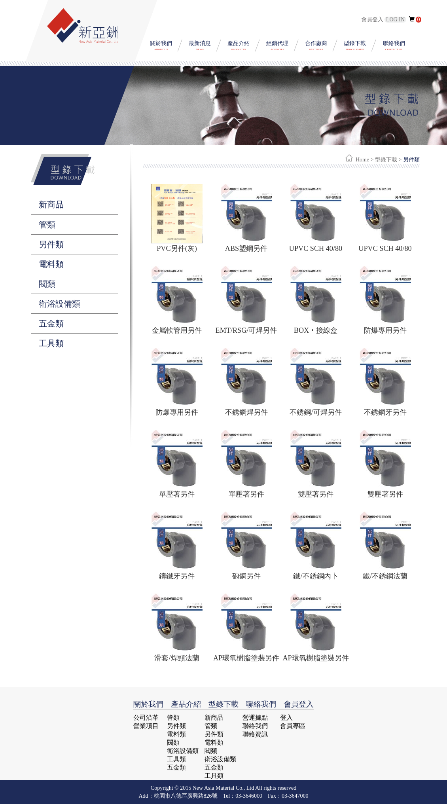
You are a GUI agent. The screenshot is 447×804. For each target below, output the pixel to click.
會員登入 (384, 20)
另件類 (51, 244)
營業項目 (146, 725)
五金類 (51, 323)
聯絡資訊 (255, 734)
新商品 (51, 204)
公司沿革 (146, 717)
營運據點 (255, 717)
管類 (47, 224)
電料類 (51, 264)
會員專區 (292, 725)
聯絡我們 (255, 725)
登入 (286, 717)
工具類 (51, 343)
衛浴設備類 (59, 304)
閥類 (47, 284)
